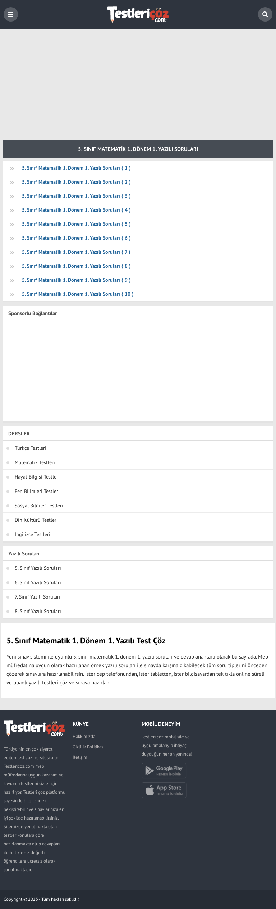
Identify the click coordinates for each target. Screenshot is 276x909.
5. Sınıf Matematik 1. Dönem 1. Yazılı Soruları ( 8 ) (76, 266)
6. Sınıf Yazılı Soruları (38, 582)
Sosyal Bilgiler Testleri (39, 505)
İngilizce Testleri (32, 534)
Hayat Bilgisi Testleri (37, 477)
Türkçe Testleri (30, 448)
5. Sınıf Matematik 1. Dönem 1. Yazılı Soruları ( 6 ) (76, 238)
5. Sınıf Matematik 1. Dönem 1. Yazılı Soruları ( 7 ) (76, 252)
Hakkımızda (84, 736)
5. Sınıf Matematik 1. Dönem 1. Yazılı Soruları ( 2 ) (76, 182)
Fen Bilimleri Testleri (37, 491)
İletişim (80, 757)
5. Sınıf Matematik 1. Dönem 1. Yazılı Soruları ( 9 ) (76, 280)
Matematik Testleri (35, 462)
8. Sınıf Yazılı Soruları (38, 611)
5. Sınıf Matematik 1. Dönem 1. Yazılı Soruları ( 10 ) (78, 294)
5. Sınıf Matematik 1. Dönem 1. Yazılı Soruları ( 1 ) (76, 168)
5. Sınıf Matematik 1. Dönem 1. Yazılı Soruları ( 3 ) (76, 196)
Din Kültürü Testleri (36, 520)
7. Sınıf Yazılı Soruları (37, 597)
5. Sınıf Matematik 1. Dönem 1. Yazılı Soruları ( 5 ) (76, 224)
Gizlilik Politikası (88, 747)
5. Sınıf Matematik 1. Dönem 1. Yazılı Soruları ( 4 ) (76, 210)
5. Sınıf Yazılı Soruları (38, 568)
